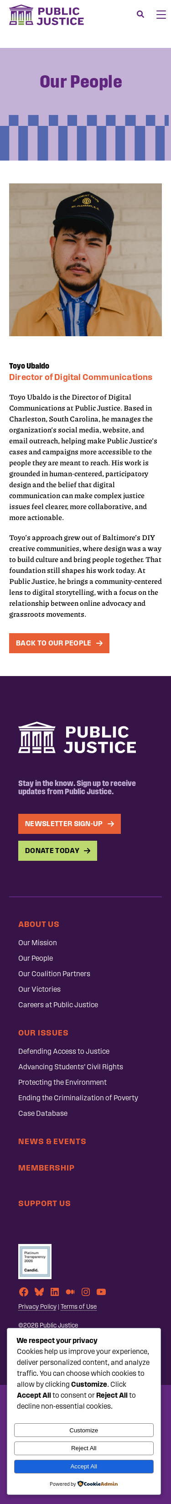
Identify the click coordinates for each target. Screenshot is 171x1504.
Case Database (42, 1113)
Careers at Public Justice (58, 1005)
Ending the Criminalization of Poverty (78, 1098)
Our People (35, 958)
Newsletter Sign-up (64, 823)
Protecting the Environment (62, 1082)
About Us (39, 924)
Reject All (84, 1448)
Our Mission (37, 943)
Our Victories (39, 989)
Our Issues (43, 1032)
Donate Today (52, 850)
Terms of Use (79, 1306)
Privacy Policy (37, 1306)
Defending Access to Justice (63, 1051)
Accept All (83, 1466)
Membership (46, 1167)
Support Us (44, 1203)
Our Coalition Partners (54, 974)
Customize (83, 1430)
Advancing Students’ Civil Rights (70, 1067)
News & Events (52, 1141)
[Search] (140, 14)
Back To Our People (54, 643)
